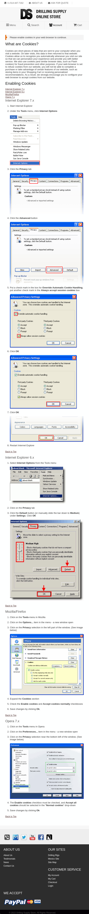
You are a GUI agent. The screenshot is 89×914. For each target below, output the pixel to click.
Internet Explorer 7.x (14, 89)
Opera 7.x (10, 97)
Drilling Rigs (53, 855)
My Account (53, 875)
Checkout (52, 882)
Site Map (52, 862)
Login (50, 886)
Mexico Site (53, 859)
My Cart (51, 879)
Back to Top (10, 451)
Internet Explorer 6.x (14, 92)
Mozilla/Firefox (12, 94)
